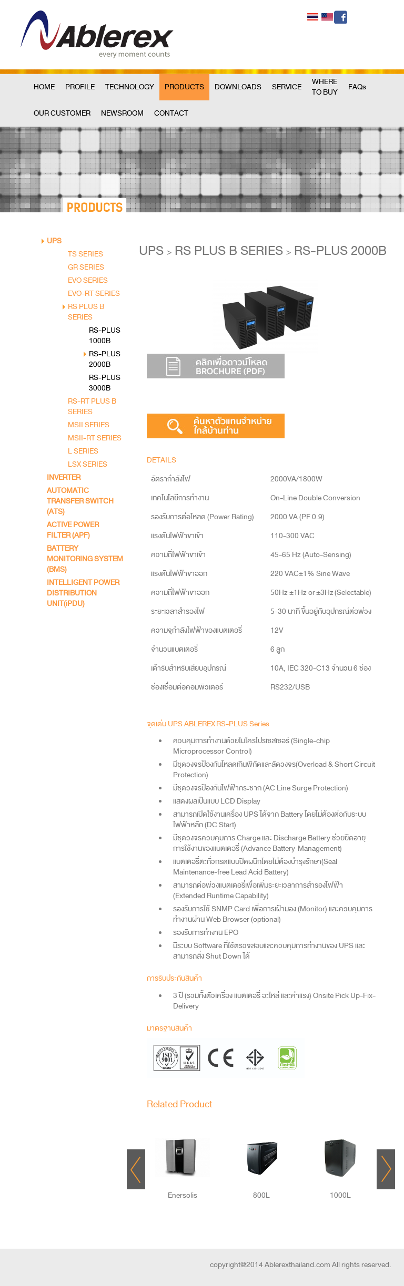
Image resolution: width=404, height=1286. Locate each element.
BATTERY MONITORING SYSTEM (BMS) (85, 558)
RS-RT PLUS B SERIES (92, 406)
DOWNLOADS (238, 87)
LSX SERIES (87, 464)
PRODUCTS (184, 87)
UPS (54, 241)
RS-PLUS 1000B (104, 335)
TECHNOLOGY (129, 87)
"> (182, 1152)
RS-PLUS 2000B (104, 359)
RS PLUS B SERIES (86, 312)
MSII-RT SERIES (95, 438)
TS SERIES (85, 254)
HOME (44, 87)
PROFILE (80, 87)
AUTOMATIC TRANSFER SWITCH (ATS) (80, 501)
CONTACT (171, 113)
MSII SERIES (88, 425)
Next (386, 1169)
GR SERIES (86, 267)
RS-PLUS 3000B (104, 383)
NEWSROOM (122, 113)
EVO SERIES (88, 280)
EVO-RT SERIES (94, 293)
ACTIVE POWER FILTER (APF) (73, 530)
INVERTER (63, 477)
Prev (136, 1169)
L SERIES (83, 451)
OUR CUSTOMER (62, 113)
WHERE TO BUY (325, 87)
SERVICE (286, 87)
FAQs (357, 87)
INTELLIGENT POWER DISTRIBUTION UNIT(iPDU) (83, 593)
